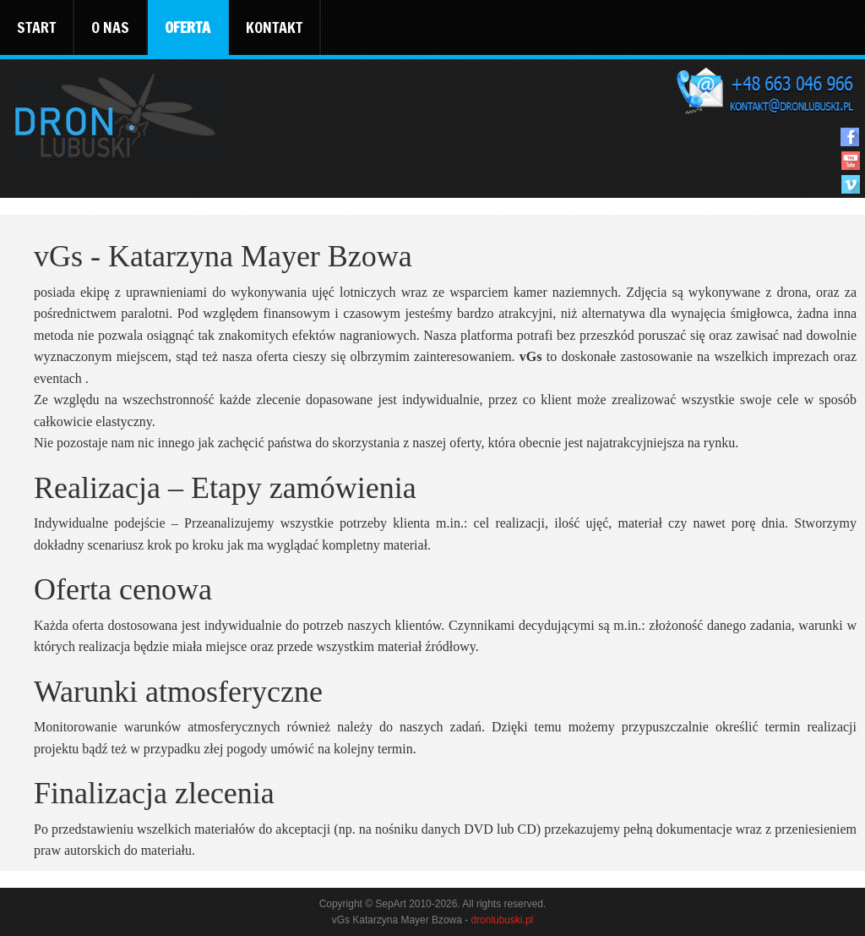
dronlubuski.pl (502, 920)
